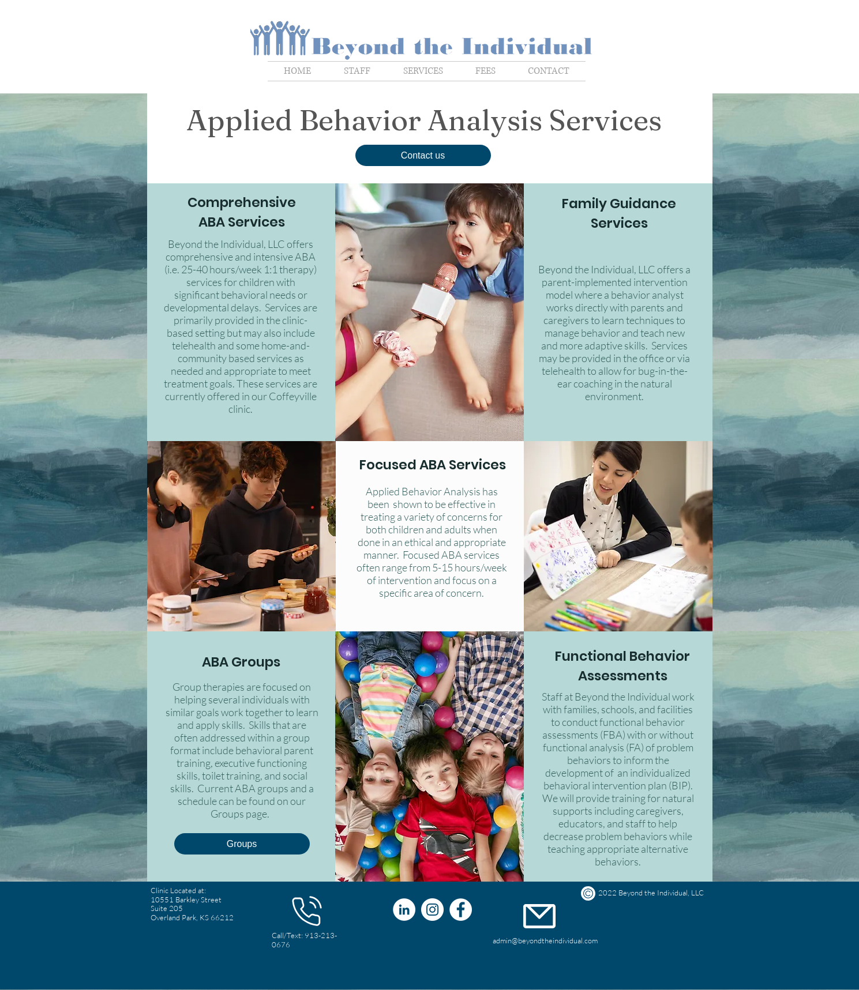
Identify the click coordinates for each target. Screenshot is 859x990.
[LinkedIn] (404, 909)
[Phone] (307, 911)
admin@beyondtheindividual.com (545, 940)
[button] (423, 155)
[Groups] (242, 844)
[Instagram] (432, 909)
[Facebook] (460, 909)
